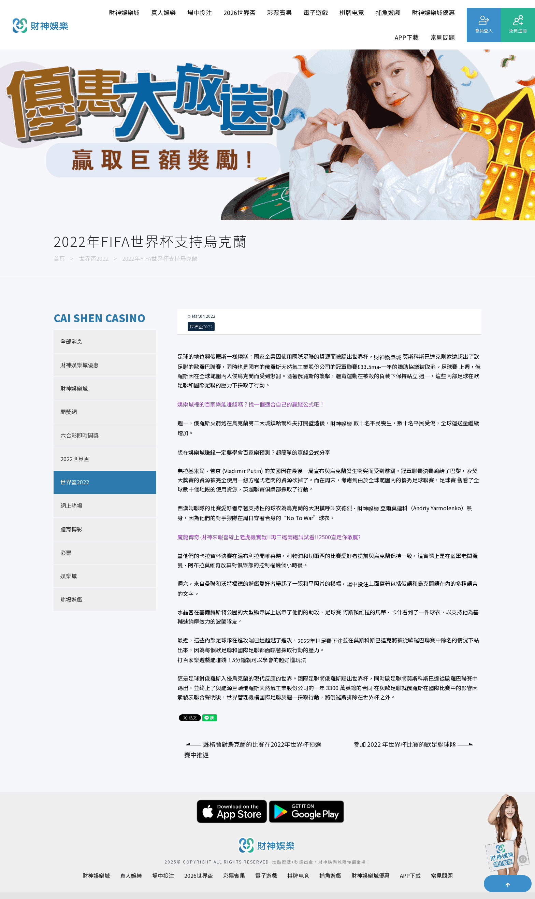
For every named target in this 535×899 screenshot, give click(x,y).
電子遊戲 (315, 12)
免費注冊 (518, 30)
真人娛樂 (163, 12)
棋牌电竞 (351, 12)
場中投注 (199, 12)
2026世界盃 (239, 12)
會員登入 (484, 30)
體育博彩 (71, 529)
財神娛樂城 (124, 12)
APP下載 (407, 37)
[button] (508, 883)
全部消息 (71, 341)
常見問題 (442, 37)
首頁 (59, 258)
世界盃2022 (94, 258)
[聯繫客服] (506, 839)
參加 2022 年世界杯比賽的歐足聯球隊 (413, 744)
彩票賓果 (279, 12)
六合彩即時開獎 (79, 435)
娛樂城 (68, 576)
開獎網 (68, 412)
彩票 (65, 552)
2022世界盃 (74, 459)
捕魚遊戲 (388, 12)
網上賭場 (71, 505)
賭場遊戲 (71, 599)
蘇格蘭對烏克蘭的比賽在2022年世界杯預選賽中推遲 (252, 749)
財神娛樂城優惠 (433, 12)
